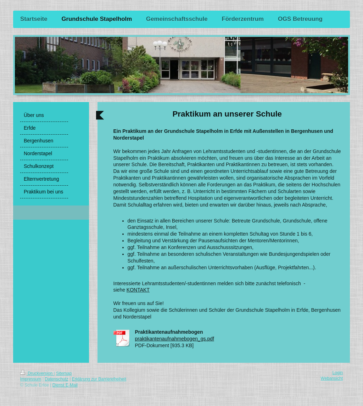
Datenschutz (56, 379)
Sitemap (64, 373)
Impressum (30, 379)
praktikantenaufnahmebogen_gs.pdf (174, 339)
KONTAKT (138, 290)
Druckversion (37, 373)
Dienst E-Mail (65, 385)
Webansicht (332, 378)
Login (338, 372)
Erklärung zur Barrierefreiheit (99, 379)
